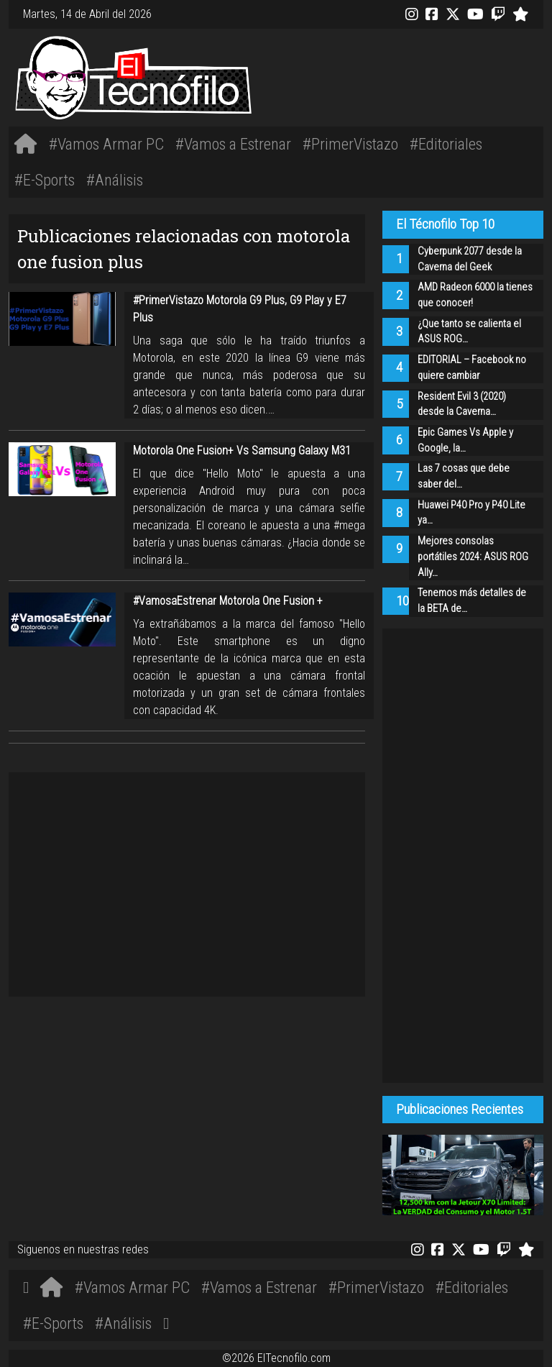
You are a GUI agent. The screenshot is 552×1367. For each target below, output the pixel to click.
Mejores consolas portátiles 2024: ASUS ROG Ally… (473, 556)
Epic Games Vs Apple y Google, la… (465, 440)
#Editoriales (446, 143)
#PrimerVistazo (350, 143)
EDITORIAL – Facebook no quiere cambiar (472, 368)
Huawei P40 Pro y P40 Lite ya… (471, 513)
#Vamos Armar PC (106, 143)
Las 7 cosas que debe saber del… (464, 476)
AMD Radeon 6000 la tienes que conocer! (475, 295)
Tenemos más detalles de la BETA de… (472, 601)
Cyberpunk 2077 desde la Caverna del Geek (470, 259)
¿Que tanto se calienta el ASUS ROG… (469, 332)
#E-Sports (44, 179)
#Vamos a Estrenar (233, 143)
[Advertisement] (387, 75)
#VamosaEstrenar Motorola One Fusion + (228, 601)
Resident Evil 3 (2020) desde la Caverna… (462, 404)
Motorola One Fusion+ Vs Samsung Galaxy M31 (242, 450)
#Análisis (114, 179)
